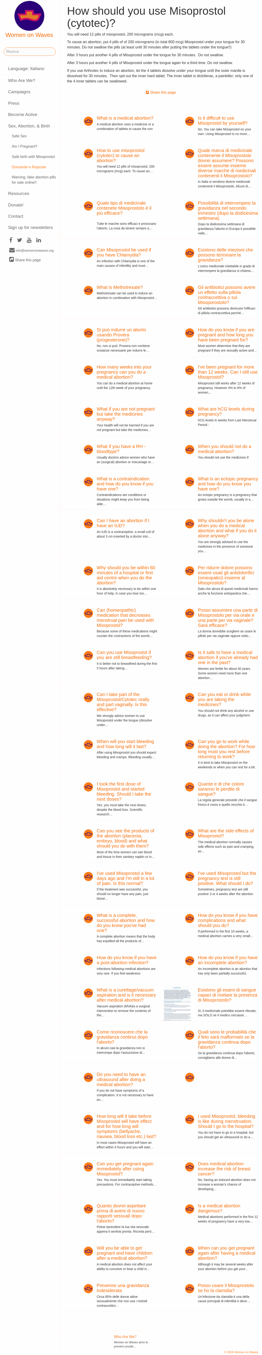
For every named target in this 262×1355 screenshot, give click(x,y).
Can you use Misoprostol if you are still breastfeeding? (124, 655)
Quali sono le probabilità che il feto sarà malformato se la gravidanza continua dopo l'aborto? (227, 1039)
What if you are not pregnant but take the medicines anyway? (126, 414)
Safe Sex (19, 136)
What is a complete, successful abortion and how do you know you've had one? (126, 923)
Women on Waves (29, 19)
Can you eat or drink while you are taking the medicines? (224, 699)
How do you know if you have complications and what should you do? (228, 920)
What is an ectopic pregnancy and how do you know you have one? (228, 483)
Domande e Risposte (29, 167)
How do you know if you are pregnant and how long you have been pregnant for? (226, 334)
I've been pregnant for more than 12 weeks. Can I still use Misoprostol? (228, 372)
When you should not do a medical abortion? (224, 449)
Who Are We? (21, 80)
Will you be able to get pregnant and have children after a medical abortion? (124, 1253)
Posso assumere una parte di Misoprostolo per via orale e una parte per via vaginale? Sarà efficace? (228, 618)
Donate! (15, 205)
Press (13, 103)
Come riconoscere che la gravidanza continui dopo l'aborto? (122, 1037)
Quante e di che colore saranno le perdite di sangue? (221, 789)
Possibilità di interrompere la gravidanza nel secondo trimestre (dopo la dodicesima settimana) (228, 210)
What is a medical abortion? (125, 118)
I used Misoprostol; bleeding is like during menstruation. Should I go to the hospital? (226, 1121)
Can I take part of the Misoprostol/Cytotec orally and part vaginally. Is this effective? (123, 702)
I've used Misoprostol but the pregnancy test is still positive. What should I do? (227, 878)
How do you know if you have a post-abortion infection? (126, 960)
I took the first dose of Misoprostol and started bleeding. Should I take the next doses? (124, 791)
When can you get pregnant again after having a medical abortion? (226, 1253)
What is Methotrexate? (120, 287)
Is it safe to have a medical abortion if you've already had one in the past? (228, 657)
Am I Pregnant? (24, 146)
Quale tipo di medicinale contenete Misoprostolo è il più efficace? (124, 208)
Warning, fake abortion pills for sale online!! (34, 179)
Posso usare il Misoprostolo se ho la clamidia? (226, 1288)
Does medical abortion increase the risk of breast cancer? (224, 1168)
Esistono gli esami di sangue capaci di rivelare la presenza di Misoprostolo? (227, 995)
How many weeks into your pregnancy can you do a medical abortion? (124, 372)
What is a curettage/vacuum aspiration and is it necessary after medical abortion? (126, 995)
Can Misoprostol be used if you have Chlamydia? (124, 252)
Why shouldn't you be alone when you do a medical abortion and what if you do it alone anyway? (227, 528)
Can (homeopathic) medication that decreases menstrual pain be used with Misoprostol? (125, 618)
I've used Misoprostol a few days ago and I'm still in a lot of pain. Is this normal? (125, 878)
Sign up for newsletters (30, 227)
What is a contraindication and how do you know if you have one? (125, 483)
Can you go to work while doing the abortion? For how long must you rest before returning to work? (226, 749)
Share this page (25, 259)
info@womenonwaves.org (31, 250)
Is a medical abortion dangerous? (219, 1208)
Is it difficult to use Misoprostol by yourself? (223, 120)
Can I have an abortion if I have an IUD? (123, 523)
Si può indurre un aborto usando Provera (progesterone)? (121, 334)
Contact (15, 216)
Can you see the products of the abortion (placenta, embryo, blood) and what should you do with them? (125, 838)
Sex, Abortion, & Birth (29, 126)
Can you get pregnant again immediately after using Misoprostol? (125, 1168)
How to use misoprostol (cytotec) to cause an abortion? (120, 155)
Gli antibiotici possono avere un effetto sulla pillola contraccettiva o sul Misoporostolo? (226, 295)
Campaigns (19, 91)
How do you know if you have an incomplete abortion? (228, 960)
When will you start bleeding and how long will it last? (125, 744)
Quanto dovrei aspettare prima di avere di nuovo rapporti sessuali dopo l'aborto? (121, 1213)
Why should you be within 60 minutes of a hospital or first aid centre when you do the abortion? (126, 575)
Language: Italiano (26, 68)
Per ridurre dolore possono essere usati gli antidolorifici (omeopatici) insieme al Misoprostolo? (226, 575)
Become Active (22, 114)
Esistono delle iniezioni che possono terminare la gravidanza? (225, 254)
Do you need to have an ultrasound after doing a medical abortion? (121, 1079)
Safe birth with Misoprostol (33, 157)
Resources (18, 193)
